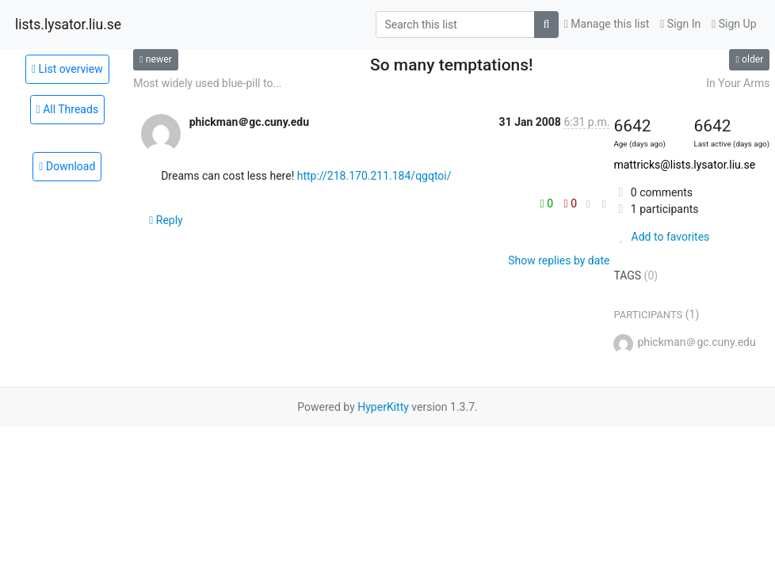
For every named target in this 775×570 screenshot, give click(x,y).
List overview (67, 69)
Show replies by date (558, 260)
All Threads (67, 109)
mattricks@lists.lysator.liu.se (684, 164)
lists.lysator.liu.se (68, 24)
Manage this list (607, 23)
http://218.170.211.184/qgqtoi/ (374, 175)
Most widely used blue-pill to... (207, 83)
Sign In (680, 23)
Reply (166, 220)
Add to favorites (661, 236)
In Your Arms (737, 83)
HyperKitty (383, 407)
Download (67, 166)
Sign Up (734, 23)
